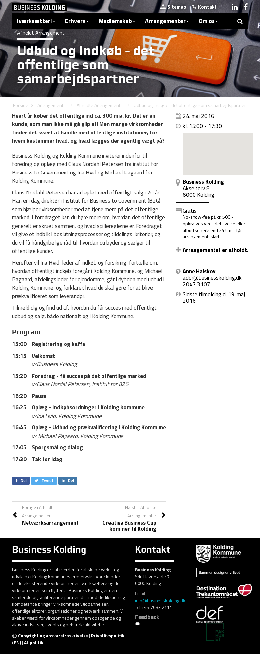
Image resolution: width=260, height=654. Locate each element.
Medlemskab (117, 20)
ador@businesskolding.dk (212, 278)
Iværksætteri (36, 20)
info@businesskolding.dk (160, 600)
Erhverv (77, 20)
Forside (20, 105)
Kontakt (204, 6)
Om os (208, 20)
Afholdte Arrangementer (100, 105)
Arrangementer (167, 20)
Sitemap (173, 6)
